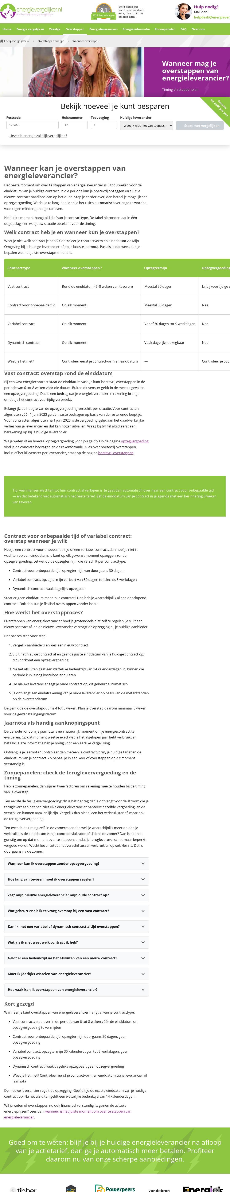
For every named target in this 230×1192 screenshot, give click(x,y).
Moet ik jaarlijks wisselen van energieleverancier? (49, 974)
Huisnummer (72, 117)
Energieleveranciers (103, 29)
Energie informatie (136, 29)
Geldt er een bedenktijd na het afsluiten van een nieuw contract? (62, 958)
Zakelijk (55, 29)
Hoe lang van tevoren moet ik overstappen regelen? (51, 879)
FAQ (183, 29)
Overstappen (75, 29)
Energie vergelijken (30, 29)
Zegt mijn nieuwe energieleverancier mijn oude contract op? (58, 895)
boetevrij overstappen (115, 453)
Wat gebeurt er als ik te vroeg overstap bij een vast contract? (58, 911)
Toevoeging (100, 117)
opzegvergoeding (135, 441)
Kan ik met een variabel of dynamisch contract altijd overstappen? (64, 926)
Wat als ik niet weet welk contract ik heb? (43, 942)
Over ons (198, 29)
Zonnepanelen (165, 29)
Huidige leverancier (136, 117)
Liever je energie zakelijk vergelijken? (38, 135)
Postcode (13, 117)
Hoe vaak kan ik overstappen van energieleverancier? (53, 989)
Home (7, 29)
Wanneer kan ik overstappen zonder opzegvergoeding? (54, 863)
